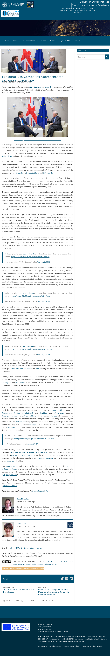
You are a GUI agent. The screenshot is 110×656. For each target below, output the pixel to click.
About (15, 41)
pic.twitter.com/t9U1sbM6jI (39, 257)
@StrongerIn (48, 173)
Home (6, 41)
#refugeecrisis (41, 452)
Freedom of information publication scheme (53, 632)
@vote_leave (20, 173)
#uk (12, 455)
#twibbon (43, 413)
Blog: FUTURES (64, 41)
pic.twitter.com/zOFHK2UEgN (40, 349)
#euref (25, 254)
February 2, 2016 (43, 262)
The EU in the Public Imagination (54, 601)
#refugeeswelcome (18, 452)
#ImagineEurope (11, 466)
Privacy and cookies (44, 627)
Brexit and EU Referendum (33, 601)
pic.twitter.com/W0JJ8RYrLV (39, 296)
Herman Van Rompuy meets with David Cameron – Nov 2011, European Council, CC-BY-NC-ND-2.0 (37, 140)
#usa (17, 455)
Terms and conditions (45, 624)
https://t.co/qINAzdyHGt (19, 349)
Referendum (34, 569)
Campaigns (19, 569)
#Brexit (31, 254)
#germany (30, 455)
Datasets (26, 569)
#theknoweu (7, 413)
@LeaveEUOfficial (32, 173)
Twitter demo (7, 156)
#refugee (30, 452)
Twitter (42, 569)
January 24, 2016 (33, 444)
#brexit (31, 293)
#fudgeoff (29, 413)
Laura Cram (49, 87)
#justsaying (18, 413)
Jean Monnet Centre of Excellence (34, 41)
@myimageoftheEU (9, 475)
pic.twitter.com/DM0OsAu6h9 (42, 438)
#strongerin (6, 382)
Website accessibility (45, 629)
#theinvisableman (30, 416)
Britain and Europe (8, 569)
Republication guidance (33, 548)
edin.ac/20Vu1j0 (16, 548)
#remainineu (20, 382)
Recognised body (44, 641)
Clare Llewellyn (35, 87)
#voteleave (28, 369)
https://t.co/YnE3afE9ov (20, 257)
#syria (22, 455)
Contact (77, 41)
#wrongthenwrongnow (11, 416)
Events (52, 41)
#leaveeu (19, 369)
